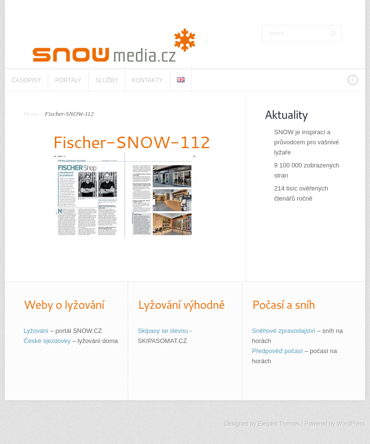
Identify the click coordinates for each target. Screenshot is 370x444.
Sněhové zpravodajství (284, 330)
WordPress (351, 423)
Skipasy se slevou (163, 330)
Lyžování (36, 330)
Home (31, 113)
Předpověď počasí (277, 351)
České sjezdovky (47, 340)
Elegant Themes (279, 423)
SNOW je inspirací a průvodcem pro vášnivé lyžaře (306, 142)
